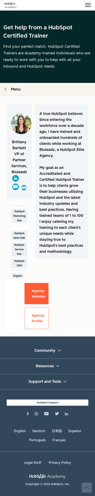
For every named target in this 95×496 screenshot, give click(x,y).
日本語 (57, 431)
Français (59, 440)
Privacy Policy (60, 463)
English (20, 431)
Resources (45, 366)
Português (37, 440)
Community (44, 350)
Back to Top (87, 488)
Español (74, 431)
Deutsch (38, 431)
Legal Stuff (32, 463)
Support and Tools (45, 381)
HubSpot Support (47, 402)
